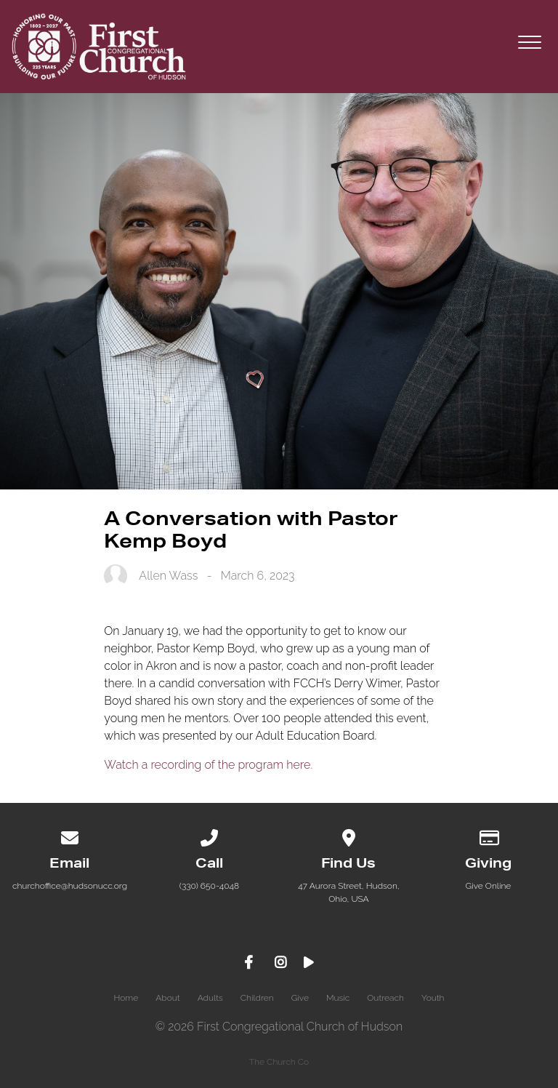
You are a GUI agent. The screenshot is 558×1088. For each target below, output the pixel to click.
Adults (210, 998)
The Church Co (279, 1062)
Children (257, 998)
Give (300, 998)
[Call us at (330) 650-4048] (209, 836)
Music (337, 998)
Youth (433, 998)
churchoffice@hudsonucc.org (69, 886)
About (167, 998)
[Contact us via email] (69, 836)
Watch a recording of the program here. (209, 765)
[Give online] (488, 836)
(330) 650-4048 (209, 886)
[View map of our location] (348, 836)
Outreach (385, 998)
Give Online (489, 886)
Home (125, 998)
